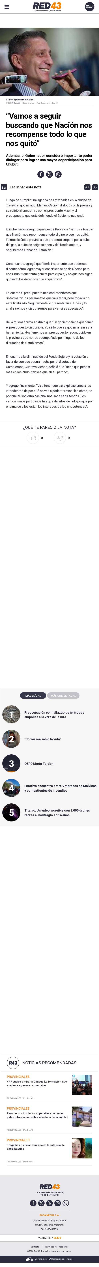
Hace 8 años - (28, 103)
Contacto (35, 1247)
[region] (49, 608)
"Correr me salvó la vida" (42, 739)
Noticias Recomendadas (49, 1062)
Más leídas (33, 695)
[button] (40, 174)
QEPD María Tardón (38, 764)
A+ (87, 187)
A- (95, 187)
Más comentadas (63, 695)
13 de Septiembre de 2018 (19, 99)
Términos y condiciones (56, 1247)
